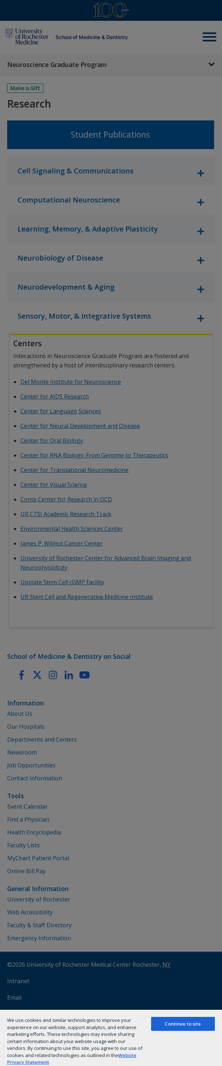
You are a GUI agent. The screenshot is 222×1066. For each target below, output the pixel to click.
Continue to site (183, 1023)
